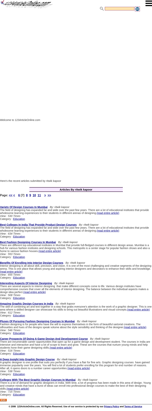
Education (19, 218)
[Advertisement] (76, 40)
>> (49, 195)
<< (10, 195)
